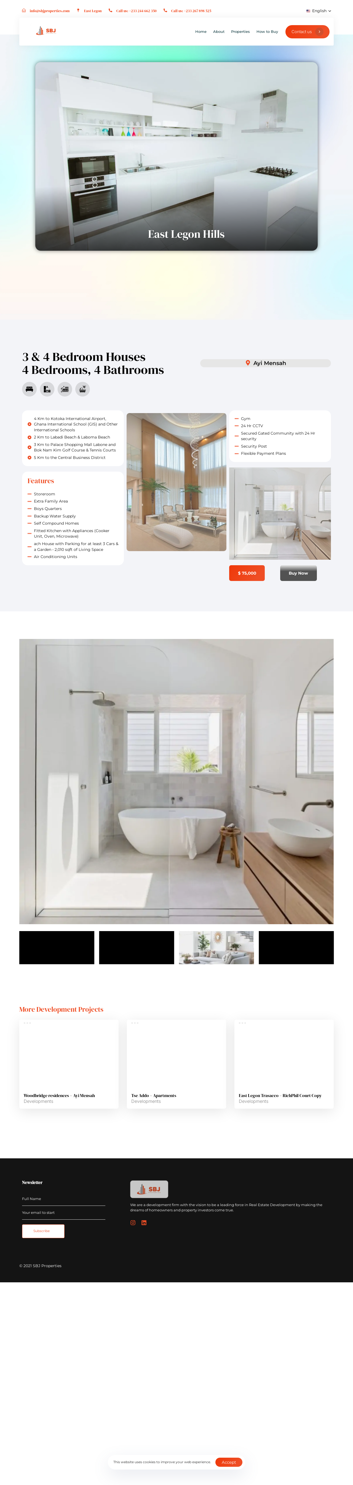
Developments (38, 1101)
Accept (229, 1462)
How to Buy (267, 31)
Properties (240, 31)
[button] (318, 11)
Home (201, 31)
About (218, 31)
